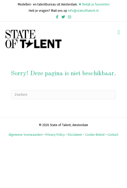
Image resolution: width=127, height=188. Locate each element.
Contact (112, 135)
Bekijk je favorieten (93, 4)
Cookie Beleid (95, 135)
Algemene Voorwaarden (26, 135)
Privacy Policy (55, 135)
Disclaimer (75, 135)
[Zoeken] (63, 94)
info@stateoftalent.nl (83, 11)
